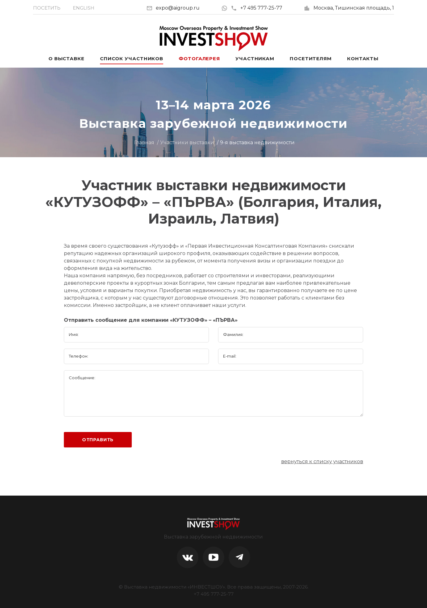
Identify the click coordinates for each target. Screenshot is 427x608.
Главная (144, 142)
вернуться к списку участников (322, 461)
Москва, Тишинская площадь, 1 (353, 8)
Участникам (254, 58)
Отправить (98, 439)
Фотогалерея (199, 58)
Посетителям (311, 58)
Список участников (131, 58)
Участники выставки (187, 142)
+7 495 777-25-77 (256, 8)
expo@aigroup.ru (178, 8)
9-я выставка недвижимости (257, 142)
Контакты (363, 58)
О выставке (66, 58)
